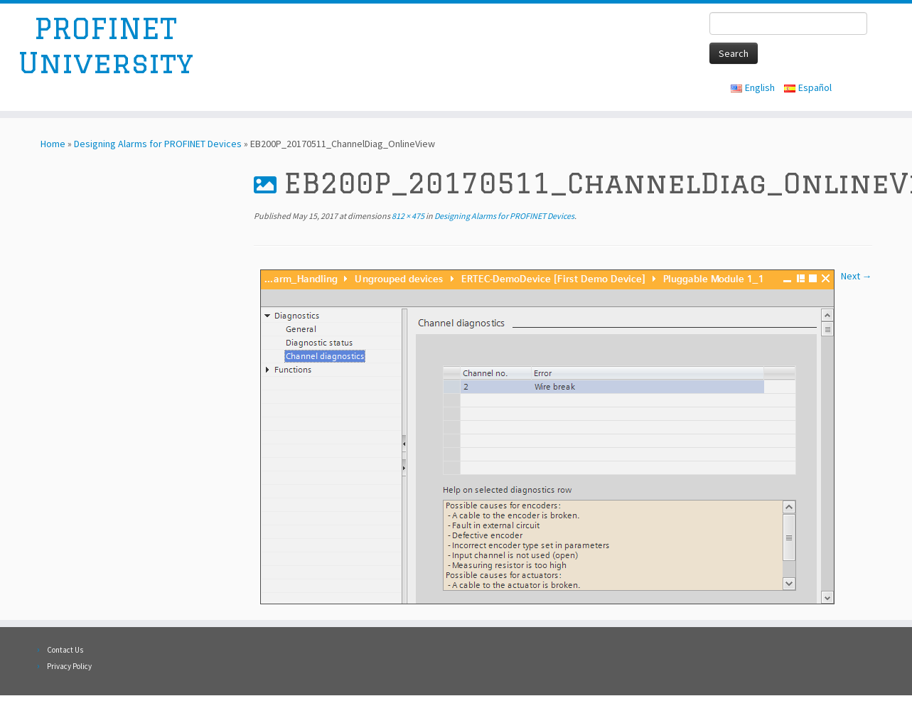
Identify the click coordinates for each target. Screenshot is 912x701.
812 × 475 (407, 215)
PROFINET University (105, 45)
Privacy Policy (69, 666)
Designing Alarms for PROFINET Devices (158, 143)
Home (53, 143)
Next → (856, 275)
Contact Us (65, 650)
